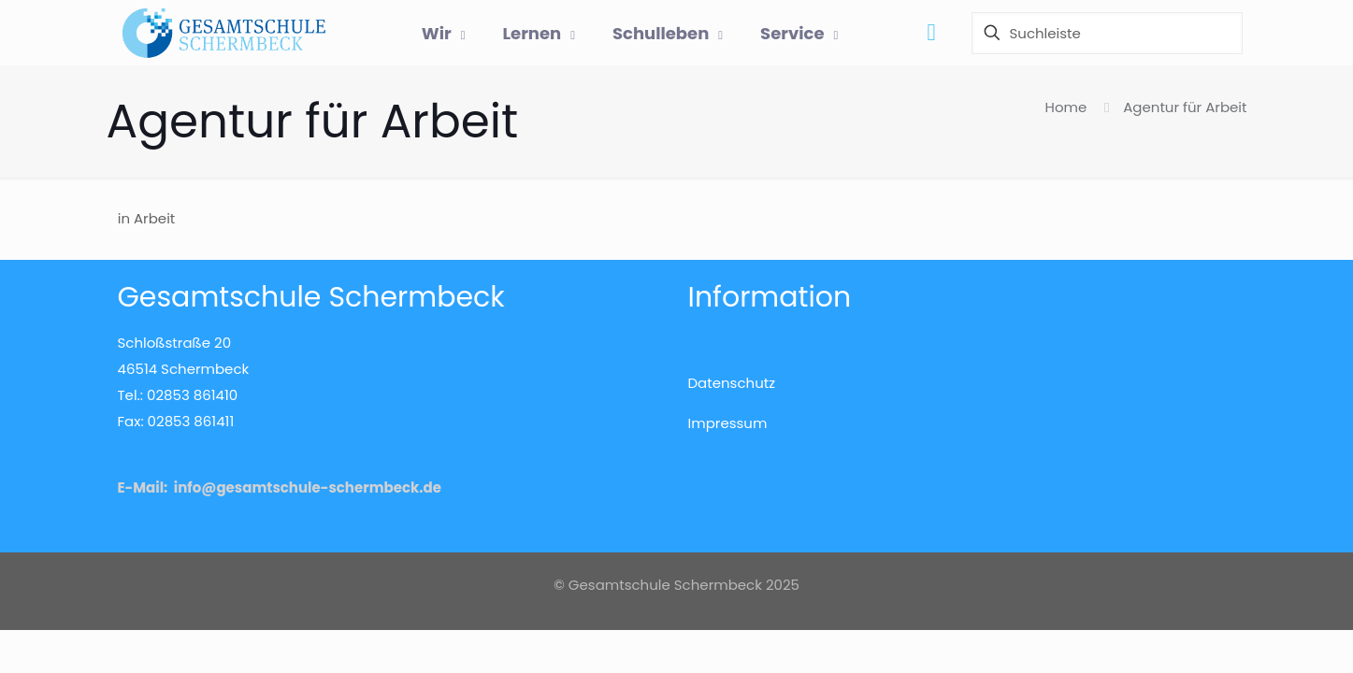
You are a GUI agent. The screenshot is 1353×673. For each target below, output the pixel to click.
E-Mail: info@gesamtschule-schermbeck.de (279, 487)
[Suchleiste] (1107, 33)
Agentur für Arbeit (1184, 107)
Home (1066, 107)
